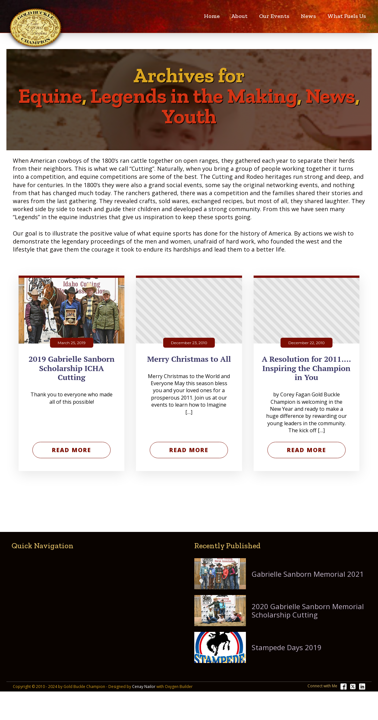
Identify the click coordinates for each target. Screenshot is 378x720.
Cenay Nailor (143, 686)
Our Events (274, 16)
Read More (71, 450)
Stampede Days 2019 (287, 647)
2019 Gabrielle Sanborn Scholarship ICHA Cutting (71, 368)
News (308, 16)
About (239, 16)
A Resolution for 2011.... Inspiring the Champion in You (306, 368)
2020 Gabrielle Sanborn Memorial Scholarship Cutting (308, 610)
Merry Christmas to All (189, 359)
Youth (189, 116)
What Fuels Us (346, 16)
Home (212, 16)
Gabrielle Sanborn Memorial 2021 (308, 574)
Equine (50, 96)
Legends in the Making (193, 96)
